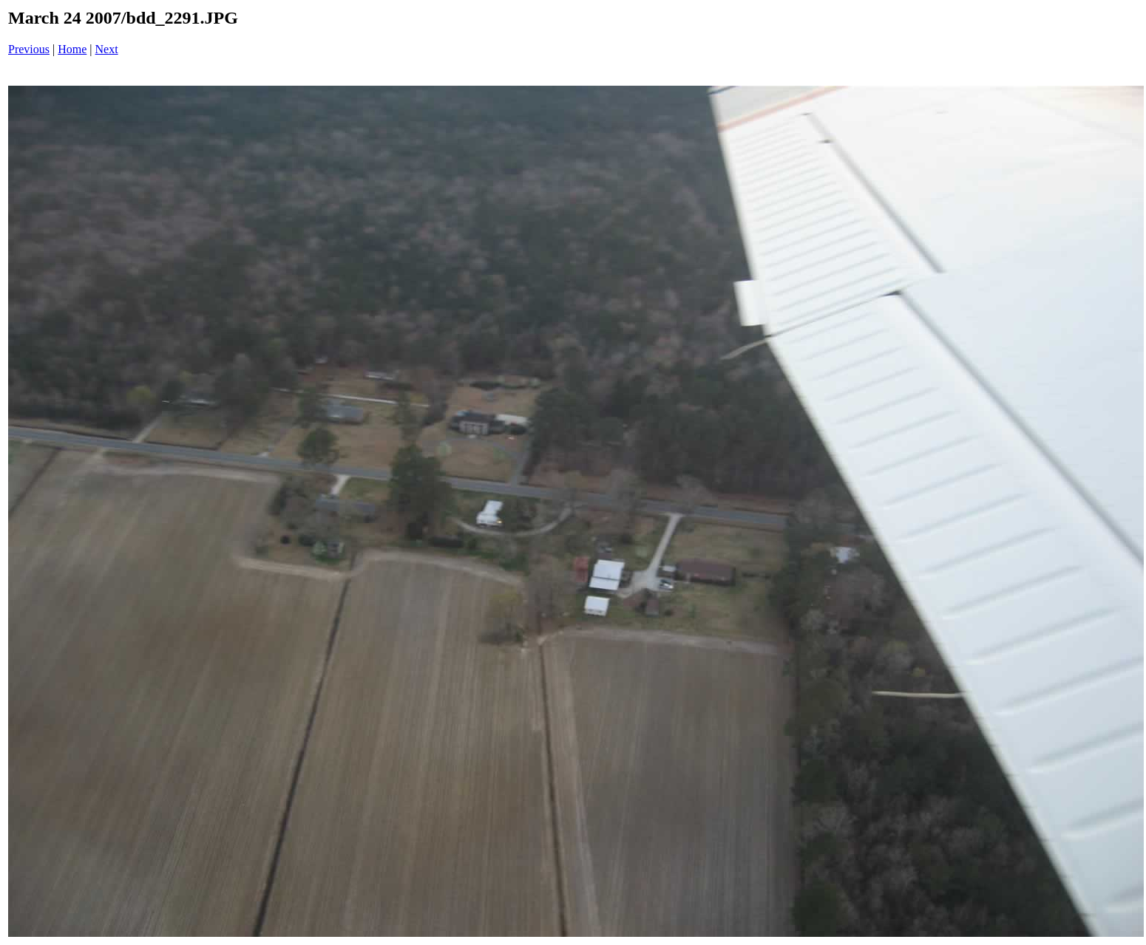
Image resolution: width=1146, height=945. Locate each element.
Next (106, 49)
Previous (29, 49)
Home (72, 49)
